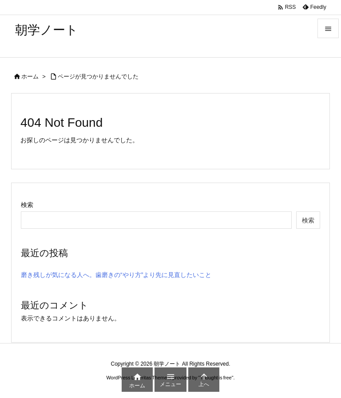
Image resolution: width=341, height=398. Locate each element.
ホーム (30, 76)
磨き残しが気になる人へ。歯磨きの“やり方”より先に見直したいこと (116, 274)
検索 (27, 204)
